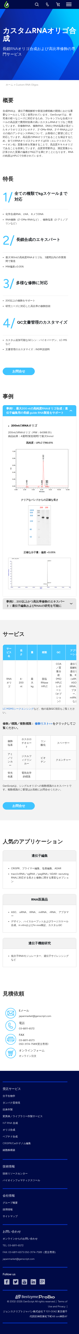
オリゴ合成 (9, 1129)
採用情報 (8, 1209)
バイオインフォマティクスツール (21, 1180)
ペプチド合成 (10, 1136)
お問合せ (18, 371)
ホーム (9, 84)
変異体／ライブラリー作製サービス (23, 1116)
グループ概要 (10, 1202)
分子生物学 (9, 1096)
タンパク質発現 (11, 1102)
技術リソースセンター (15, 1173)
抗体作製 (8, 1109)
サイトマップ (10, 1216)
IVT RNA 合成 (10, 1123)
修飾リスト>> (44, 723)
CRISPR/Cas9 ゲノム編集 (17, 1143)
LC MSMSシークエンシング (18, 708)
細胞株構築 (9, 1150)
